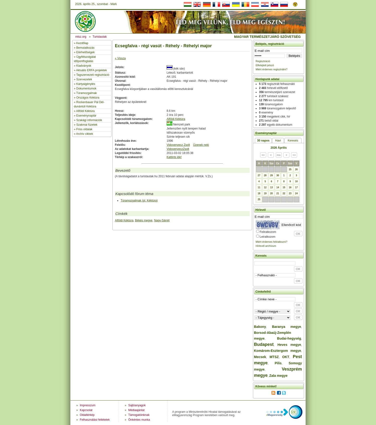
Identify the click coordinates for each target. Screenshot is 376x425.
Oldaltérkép (87, 415)
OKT (285, 357)
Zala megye (278, 376)
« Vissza (120, 58)
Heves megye (289, 345)
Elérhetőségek (85, 52)
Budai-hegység (289, 338)
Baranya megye (286, 327)
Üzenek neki (201, 145)
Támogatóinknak (139, 415)
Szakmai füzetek (86, 124)
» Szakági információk (88, 120)
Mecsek (260, 357)
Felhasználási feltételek (95, 419)
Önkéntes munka (139, 419)
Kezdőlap (82, 43)
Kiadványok (83, 65)
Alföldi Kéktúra (85, 111)
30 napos (263, 140)
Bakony (260, 327)
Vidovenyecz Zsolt (178, 145)
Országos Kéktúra (87, 97)
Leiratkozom (267, 236)
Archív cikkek (84, 134)
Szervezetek (84, 79)
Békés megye (144, 220)
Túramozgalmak (86, 93)
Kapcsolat (86, 410)
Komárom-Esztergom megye (277, 351)
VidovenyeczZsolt (178, 149)
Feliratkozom (268, 232)
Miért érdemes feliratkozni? (271, 241)
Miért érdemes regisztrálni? (272, 69)
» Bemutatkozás (84, 47)
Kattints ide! (174, 157)
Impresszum (87, 405)
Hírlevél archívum (266, 245)
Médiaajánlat (136, 410)
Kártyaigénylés (85, 84)
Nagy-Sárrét (162, 220)
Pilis (278, 363)
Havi (278, 140)
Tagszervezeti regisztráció (92, 75)
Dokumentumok (86, 88)
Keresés (293, 140)
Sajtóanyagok (137, 405)
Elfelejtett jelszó (265, 65)
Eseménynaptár (86, 115)
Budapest (264, 344)
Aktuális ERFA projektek (91, 70)
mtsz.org (80, 36)
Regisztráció (263, 61)
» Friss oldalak (83, 129)
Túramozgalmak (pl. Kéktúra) (139, 200)
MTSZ (274, 357)
